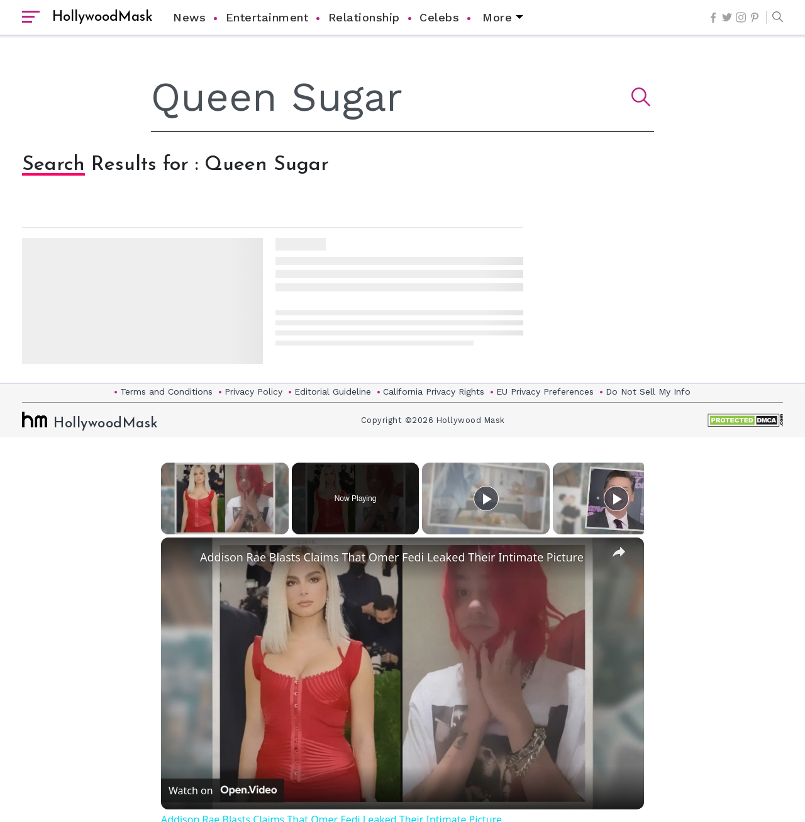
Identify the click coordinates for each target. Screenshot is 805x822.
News (189, 17)
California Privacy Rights (433, 391)
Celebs (439, 17)
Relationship (364, 17)
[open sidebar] (31, 18)
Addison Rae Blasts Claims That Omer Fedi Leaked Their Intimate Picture (392, 557)
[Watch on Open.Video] (222, 790)
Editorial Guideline (332, 391)
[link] (181, 557)
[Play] (486, 498)
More (497, 17)
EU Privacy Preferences (545, 391)
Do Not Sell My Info (648, 391)
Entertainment (267, 17)
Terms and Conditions (166, 391)
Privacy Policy (253, 391)
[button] (774, 17)
